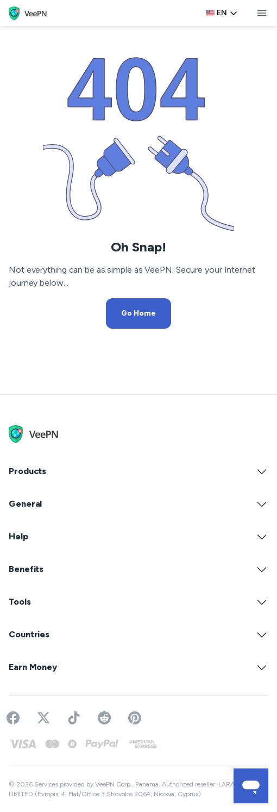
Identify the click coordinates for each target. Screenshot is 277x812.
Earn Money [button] (138, 667)
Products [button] (138, 471)
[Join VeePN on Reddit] (104, 718)
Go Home (138, 313)
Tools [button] (138, 601)
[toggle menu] (261, 13)
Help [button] (138, 536)
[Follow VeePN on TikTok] (74, 718)
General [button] (138, 503)
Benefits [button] (138, 569)
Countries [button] (138, 634)
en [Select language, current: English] (222, 12)
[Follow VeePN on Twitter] (43, 718)
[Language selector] (222, 13)
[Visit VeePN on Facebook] (13, 718)
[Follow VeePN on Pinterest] (134, 718)
